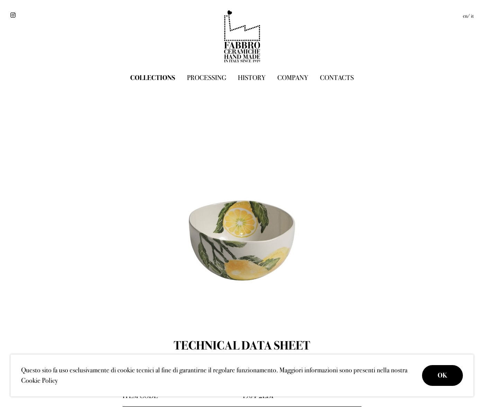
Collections (152, 78)
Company (292, 78)
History (252, 78)
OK (442, 375)
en (465, 16)
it (472, 16)
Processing (206, 78)
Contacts (337, 78)
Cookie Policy (39, 380)
